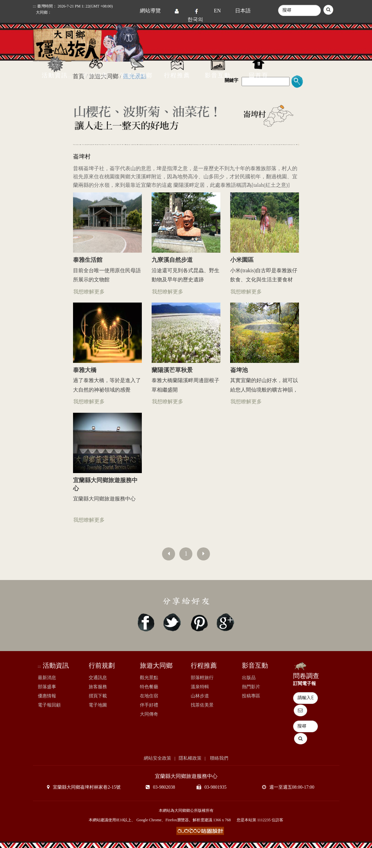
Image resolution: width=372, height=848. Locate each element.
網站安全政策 (157, 758)
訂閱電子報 (304, 683)
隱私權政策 (190, 758)
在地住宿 (149, 695)
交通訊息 (98, 677)
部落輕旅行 (202, 677)
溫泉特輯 (200, 686)
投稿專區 (251, 695)
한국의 (195, 19)
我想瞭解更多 (89, 291)
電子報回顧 (49, 705)
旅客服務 (98, 686)
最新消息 (47, 677)
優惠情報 (47, 695)
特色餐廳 (149, 686)
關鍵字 (231, 80)
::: (39, 666)
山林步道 (200, 695)
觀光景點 (149, 677)
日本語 (243, 10)
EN (217, 10)
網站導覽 (150, 10)
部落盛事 (47, 686)
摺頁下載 (98, 695)
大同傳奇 (149, 714)
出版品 (249, 677)
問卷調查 (306, 675)
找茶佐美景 (202, 705)
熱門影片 (251, 686)
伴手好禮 (149, 705)
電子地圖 (98, 705)
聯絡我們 (218, 758)
